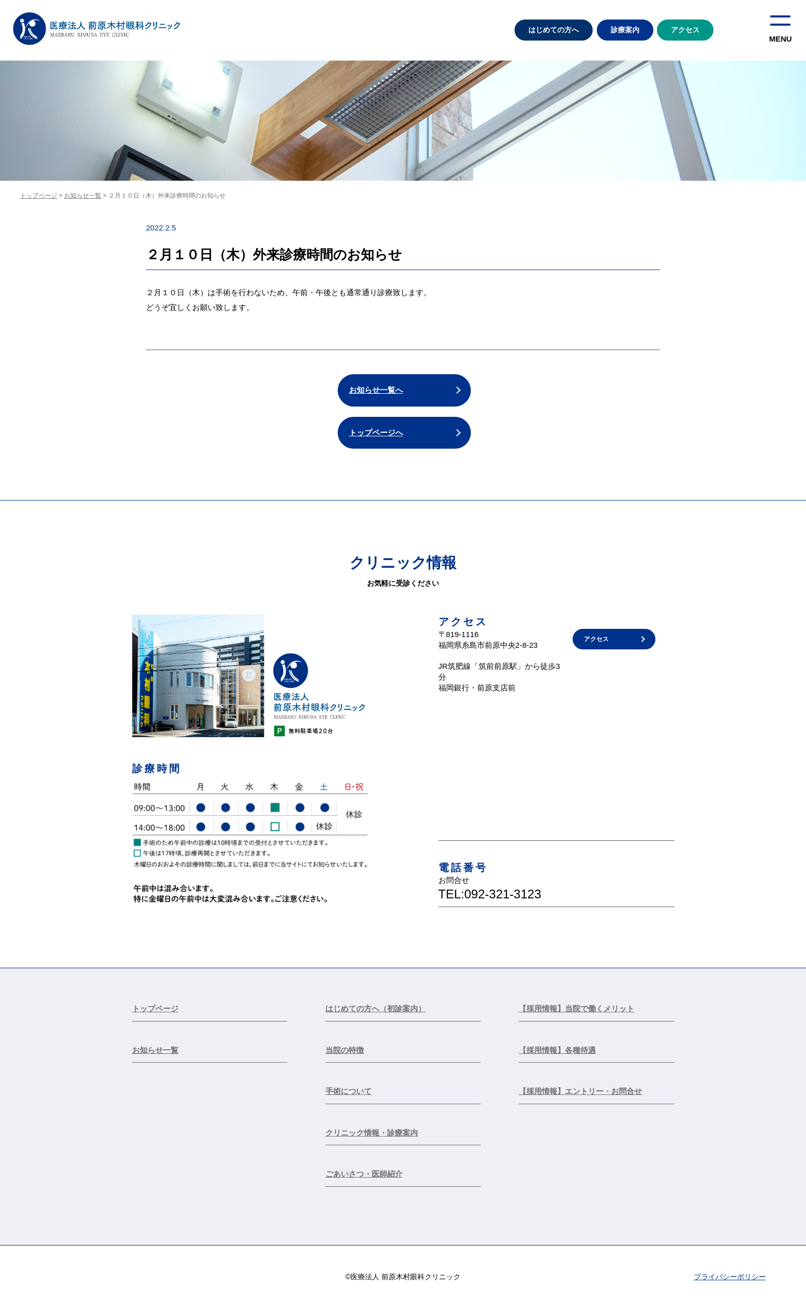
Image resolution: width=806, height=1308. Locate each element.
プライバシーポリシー (730, 1277)
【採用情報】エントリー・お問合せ (580, 1091)
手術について (348, 1091)
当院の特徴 (344, 1050)
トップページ (38, 195)
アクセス (685, 30)
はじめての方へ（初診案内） (375, 1008)
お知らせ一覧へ (376, 390)
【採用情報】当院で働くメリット (576, 1008)
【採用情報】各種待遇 (557, 1050)
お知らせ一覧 (82, 195)
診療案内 (625, 30)
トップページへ (376, 432)
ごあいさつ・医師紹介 (363, 1173)
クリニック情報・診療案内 (371, 1132)
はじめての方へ (553, 30)
